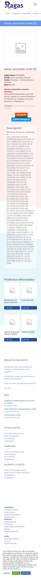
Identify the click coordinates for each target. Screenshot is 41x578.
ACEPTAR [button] (16, 573)
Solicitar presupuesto (11, 531)
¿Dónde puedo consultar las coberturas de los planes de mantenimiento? (19, 377)
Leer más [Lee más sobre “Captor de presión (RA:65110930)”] (9, 340)
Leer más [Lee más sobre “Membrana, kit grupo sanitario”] (9, 308)
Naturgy (7, 529)
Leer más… (7, 388)
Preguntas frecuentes (11, 539)
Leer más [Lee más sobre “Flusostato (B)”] (26, 308)
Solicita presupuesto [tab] (21, 119)
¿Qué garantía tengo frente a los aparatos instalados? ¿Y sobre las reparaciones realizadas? (18, 369)
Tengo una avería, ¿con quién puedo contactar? (20, 383)
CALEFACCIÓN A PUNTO (12, 415)
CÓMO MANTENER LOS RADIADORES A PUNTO (20, 409)
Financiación (8, 524)
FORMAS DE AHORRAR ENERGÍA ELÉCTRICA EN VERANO (19, 402)
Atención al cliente (10, 543)
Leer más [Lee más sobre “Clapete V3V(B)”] (26, 340)
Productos (16, 13)
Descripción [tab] (21, 115)
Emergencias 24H (10, 522)
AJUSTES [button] (6, 573)
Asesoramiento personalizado (14, 526)
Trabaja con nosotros (11, 510)
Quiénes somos (9, 517)
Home (7, 13)
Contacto (7, 541)
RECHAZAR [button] (25, 573)
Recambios (27, 13)
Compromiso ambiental (12, 515)
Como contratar (9, 512)
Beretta (36, 13)
